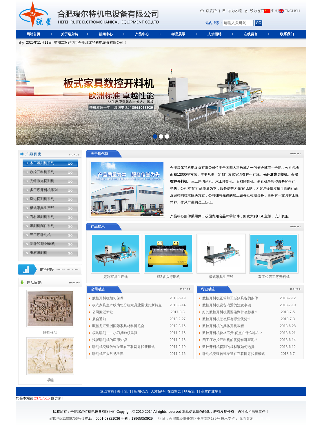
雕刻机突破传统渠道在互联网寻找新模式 (123, 347)
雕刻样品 (50, 333)
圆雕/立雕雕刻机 (42, 244)
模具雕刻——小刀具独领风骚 (114, 333)
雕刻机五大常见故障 (107, 354)
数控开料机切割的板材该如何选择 (228, 347)
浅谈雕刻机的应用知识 (109, 340)
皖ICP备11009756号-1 (67, 419)
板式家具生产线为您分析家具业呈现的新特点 (127, 305)
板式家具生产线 (42, 208)
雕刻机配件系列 (42, 226)
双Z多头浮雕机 (168, 277)
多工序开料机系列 (44, 190)
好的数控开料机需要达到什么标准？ (230, 312)
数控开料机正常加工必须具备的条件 (230, 298)
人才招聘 (214, 34)
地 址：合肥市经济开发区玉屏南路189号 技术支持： (198, 419)
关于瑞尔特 (69, 34)
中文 (274, 11)
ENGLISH (292, 11)
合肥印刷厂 (263, 419)
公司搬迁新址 (102, 312)
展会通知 (99, 319)
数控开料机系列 (42, 172)
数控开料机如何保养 (107, 298)
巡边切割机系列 (42, 199)
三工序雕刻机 (40, 235)
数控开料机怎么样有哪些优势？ (226, 319)
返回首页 (107, 391)
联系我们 (287, 34)
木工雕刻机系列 (42, 163)
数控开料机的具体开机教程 (223, 326)
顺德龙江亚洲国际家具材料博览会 (118, 326)
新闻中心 (106, 34)
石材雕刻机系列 (42, 217)
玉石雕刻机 (38, 253)
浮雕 (50, 380)
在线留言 (251, 34)
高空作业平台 (211, 391)
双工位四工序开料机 (274, 277)
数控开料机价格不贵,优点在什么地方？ (232, 333)
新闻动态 (141, 391)
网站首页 (33, 34)
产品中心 (142, 34)
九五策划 (246, 419)
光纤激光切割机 (42, 181)
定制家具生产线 (115, 277)
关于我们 (124, 391)
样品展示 (178, 34)
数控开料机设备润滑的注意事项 (226, 305)
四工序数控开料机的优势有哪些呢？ (230, 340)
